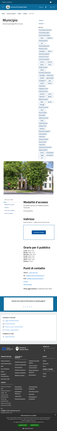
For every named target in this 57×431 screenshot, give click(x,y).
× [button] (55, 414)
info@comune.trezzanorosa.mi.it (35, 278)
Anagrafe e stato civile (20, 362)
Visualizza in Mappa (39, 232)
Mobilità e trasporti (19, 375)
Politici (2, 371)
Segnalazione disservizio (18, 392)
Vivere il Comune (11, 13)
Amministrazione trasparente (33, 388)
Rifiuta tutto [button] (34, 425)
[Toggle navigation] (3, 7)
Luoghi (19, 13)
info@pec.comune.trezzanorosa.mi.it (35, 275)
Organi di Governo (5, 361)
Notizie (44, 361)
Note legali (31, 394)
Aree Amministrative (6, 363)
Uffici (2, 366)
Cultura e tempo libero (20, 365)
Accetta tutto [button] (22, 425)
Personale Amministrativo (5, 375)
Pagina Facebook (27, 284)
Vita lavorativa (18, 367)
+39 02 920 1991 (33, 273)
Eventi (44, 376)
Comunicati (45, 363)
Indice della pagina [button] (8, 199)
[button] (28, 428)
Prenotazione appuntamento (18, 388)
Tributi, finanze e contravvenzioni (33, 366)
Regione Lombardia (7, 2)
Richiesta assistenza (20, 399)
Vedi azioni (42, 24)
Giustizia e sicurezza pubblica (34, 362)
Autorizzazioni (32, 375)
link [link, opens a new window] (43, 422)
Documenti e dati (5, 379)
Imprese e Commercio (20, 370)
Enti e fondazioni (5, 369)
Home (3, 13)
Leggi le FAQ (18, 396)
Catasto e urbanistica (20, 373)
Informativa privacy (34, 391)
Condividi (42, 20)
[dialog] (28, 422)
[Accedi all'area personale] (51, 2)
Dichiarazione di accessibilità (33, 398)
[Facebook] (45, 7)
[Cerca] (54, 7)
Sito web (25, 281)
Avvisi (44, 366)
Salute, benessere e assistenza (34, 371)
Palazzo (25, 13)
